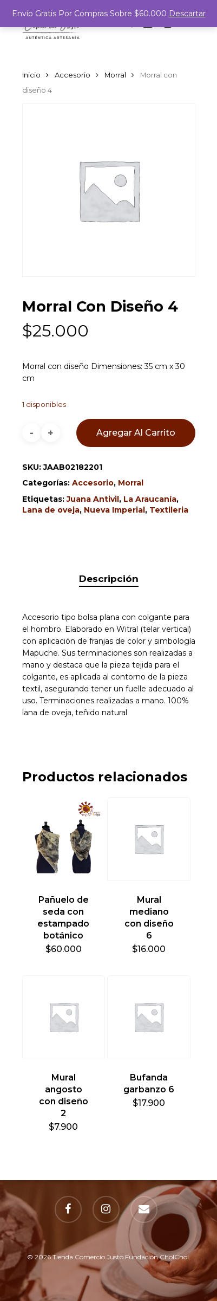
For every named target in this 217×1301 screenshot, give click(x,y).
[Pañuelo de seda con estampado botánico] (64, 839)
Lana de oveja (51, 510)
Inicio (31, 75)
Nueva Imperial (114, 510)
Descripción (109, 578)
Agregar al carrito (135, 433)
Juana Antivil (93, 499)
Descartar (187, 13)
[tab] (108, 579)
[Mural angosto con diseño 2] (64, 1017)
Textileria (168, 510)
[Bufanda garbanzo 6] (148, 1017)
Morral (115, 75)
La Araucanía (149, 499)
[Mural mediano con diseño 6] (148, 839)
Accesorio (72, 75)
